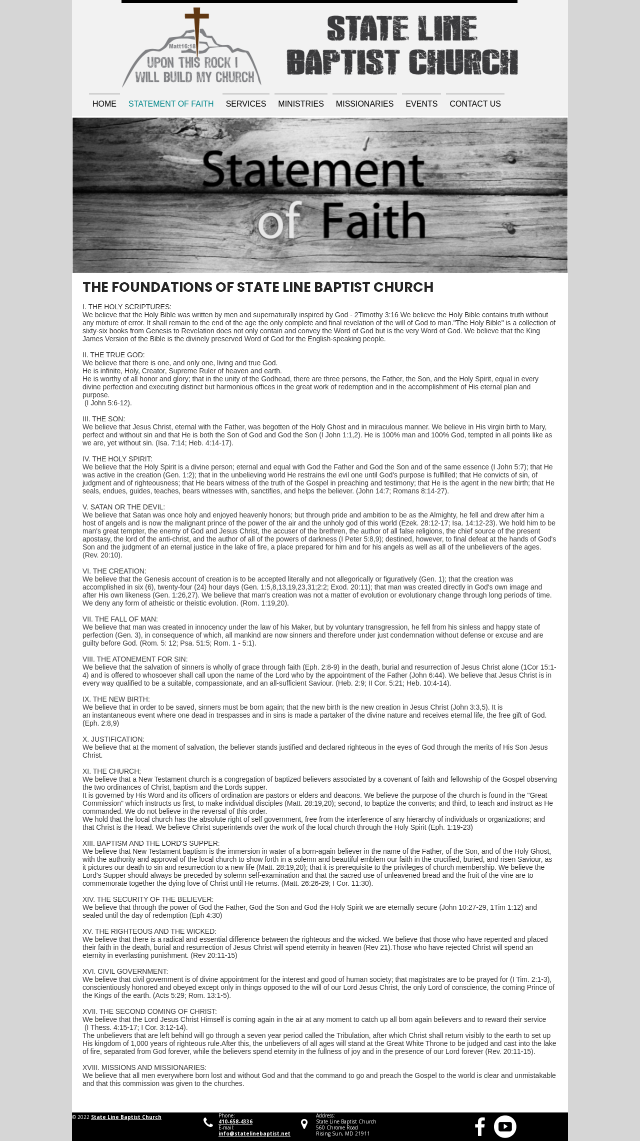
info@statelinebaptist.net (254, 1133)
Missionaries (365, 104)
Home (104, 104)
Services (246, 104)
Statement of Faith (171, 104)
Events (422, 104)
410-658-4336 (235, 1121)
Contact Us (475, 104)
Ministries (301, 104)
